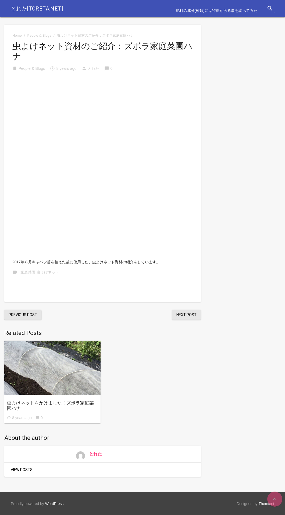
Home (17, 35)
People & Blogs (39, 35)
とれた (93, 68)
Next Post (186, 315)
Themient (266, 504)
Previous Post (23, 315)
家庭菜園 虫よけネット (39, 272)
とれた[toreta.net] (37, 8)
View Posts (22, 470)
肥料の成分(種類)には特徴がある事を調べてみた (216, 10)
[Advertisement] (102, 117)
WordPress (54, 504)
